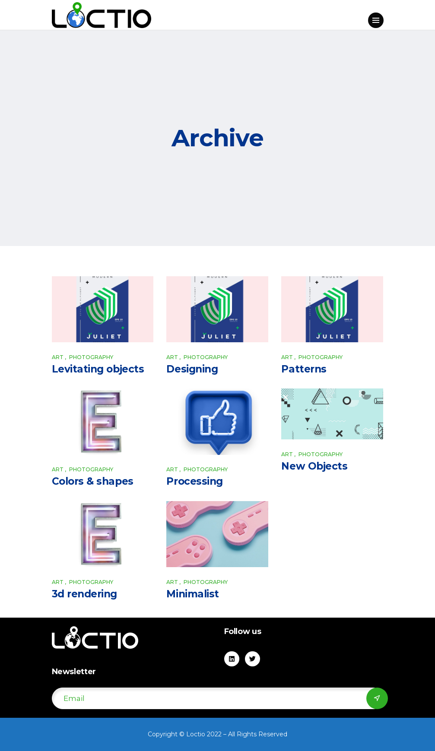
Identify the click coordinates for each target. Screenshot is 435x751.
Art (58, 357)
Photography (91, 357)
